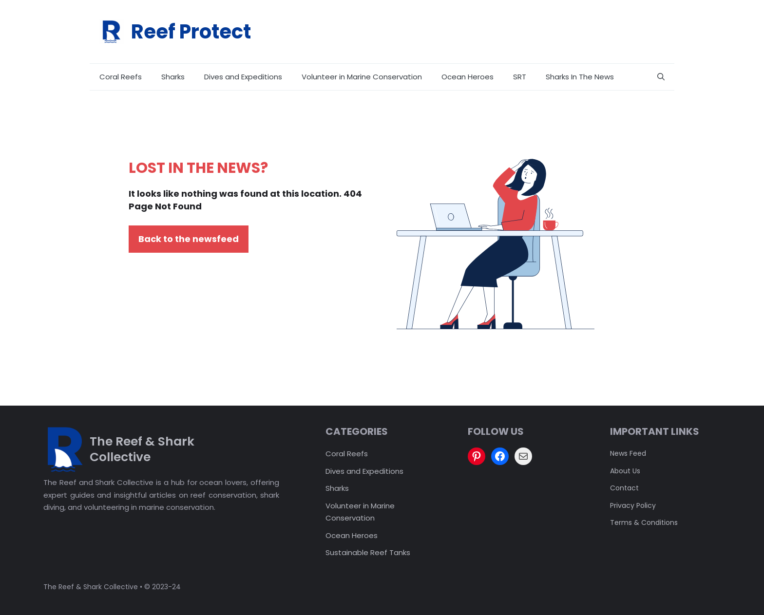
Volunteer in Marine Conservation (362, 77)
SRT (519, 77)
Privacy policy (633, 505)
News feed (628, 453)
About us (625, 471)
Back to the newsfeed (188, 239)
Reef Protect (191, 31)
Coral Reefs (120, 77)
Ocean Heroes (467, 77)
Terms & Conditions (644, 522)
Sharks (173, 77)
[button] (661, 77)
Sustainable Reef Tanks (367, 552)
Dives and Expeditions (243, 77)
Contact (624, 488)
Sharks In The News (580, 77)
